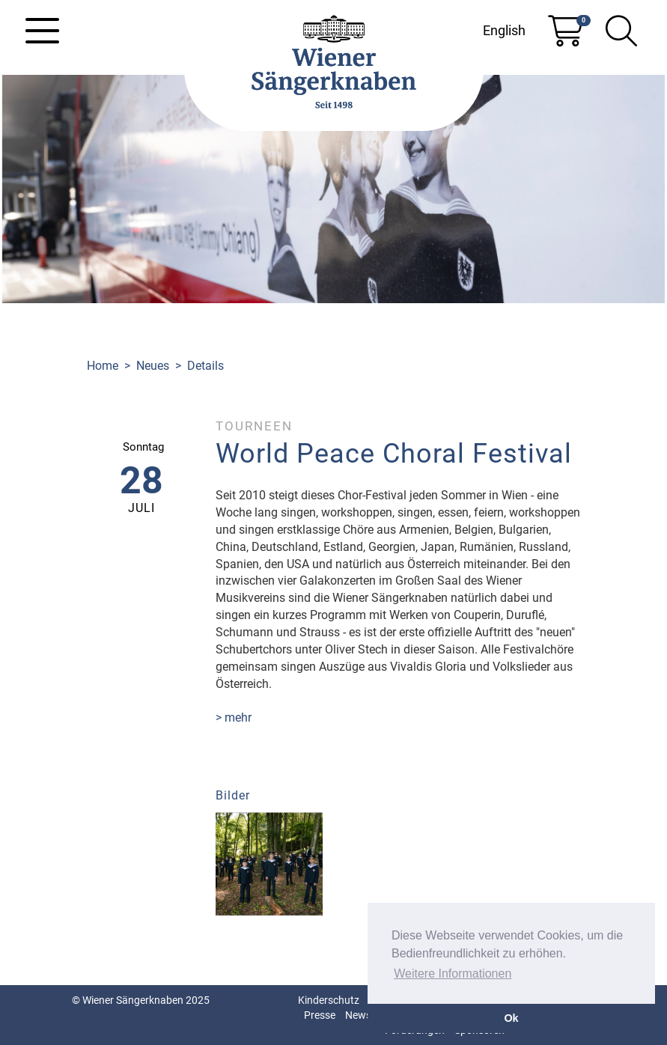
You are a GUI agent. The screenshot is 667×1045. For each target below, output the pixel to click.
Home (102, 366)
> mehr (234, 717)
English (504, 30)
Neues (152, 366)
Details (205, 366)
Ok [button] (511, 1018)
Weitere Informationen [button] (452, 973)
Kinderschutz (328, 1000)
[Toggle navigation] (42, 30)
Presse (319, 1015)
